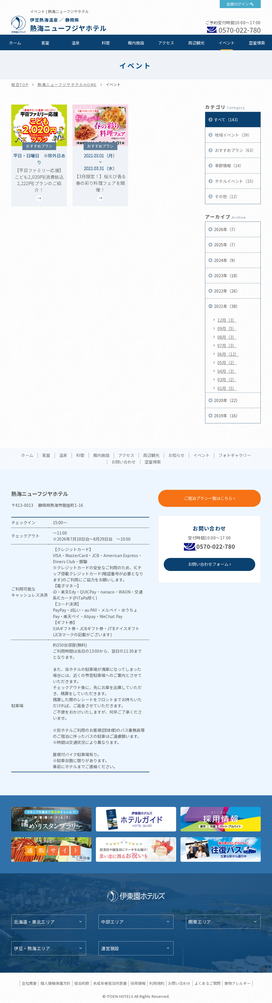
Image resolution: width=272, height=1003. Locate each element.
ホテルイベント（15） (235, 181)
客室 (45, 43)
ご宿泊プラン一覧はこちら (208, 498)
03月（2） (226, 379)
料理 (106, 43)
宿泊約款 (81, 983)
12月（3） (226, 320)
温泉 (76, 43)
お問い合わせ (123, 462)
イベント (227, 43)
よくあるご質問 (207, 983)
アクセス (166, 43)
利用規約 (156, 983)
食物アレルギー (237, 983)
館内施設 (136, 43)
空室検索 (257, 43)
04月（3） (226, 371)
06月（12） (228, 354)
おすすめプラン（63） (235, 150)
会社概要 (29, 983)
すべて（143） (227, 119)
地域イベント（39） (233, 135)
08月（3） (226, 337)
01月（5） (226, 388)
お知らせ (176, 455)
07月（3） (226, 345)
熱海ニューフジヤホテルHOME (67, 84)
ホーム (15, 43)
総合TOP (20, 84)
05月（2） (226, 362)
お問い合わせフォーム (208, 564)
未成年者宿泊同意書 (110, 983)
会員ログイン (237, 4)
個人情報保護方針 (55, 983)
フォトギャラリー (235, 455)
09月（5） (226, 328)
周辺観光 (196, 43)
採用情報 (138, 983)
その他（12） (227, 196)
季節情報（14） (229, 165)
